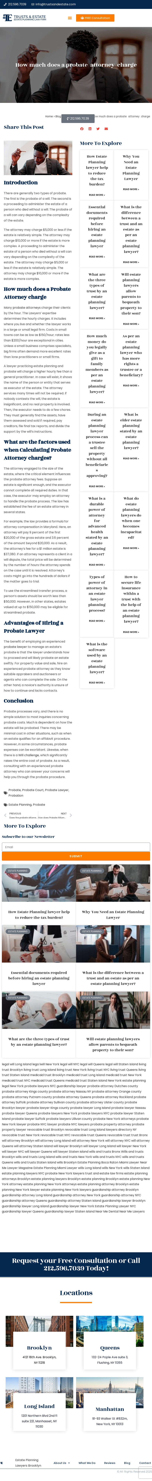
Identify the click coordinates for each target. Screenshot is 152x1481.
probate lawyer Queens (19, 1113)
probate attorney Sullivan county (51, 1102)
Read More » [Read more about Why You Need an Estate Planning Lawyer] (131, 189)
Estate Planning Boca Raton (97, 1162)
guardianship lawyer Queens (23, 1211)
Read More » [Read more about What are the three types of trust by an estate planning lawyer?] (97, 318)
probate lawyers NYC (94, 1113)
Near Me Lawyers (132, 1211)
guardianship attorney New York (76, 1195)
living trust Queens (124, 1070)
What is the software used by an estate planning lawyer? (96, 658)
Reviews (108, 1463)
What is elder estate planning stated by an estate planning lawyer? (131, 431)
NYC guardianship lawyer (68, 1086)
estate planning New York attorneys (50, 1184)
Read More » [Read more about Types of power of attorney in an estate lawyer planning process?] (97, 620)
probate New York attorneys (114, 1119)
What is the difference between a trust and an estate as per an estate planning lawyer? (131, 229)
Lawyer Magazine (20, 1168)
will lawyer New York (131, 1146)
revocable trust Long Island (85, 1129)
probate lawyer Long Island (90, 1108)
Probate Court (33, 790)
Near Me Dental (107, 1211)
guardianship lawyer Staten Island (70, 1211)
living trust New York (72, 1070)
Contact (145, 1463)
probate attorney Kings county (25, 1091)
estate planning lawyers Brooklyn (56, 1179)
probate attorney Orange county (116, 1091)
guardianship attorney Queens (24, 1200)
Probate (14, 790)
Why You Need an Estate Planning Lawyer (131, 168)
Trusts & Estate (30, 17)
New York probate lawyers (29, 1086)
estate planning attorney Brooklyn (103, 1184)
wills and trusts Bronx (104, 1151)
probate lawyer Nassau (128, 1108)
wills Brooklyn (67, 1162)
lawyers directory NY (121, 1129)
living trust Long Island (40, 1070)
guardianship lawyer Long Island (25, 1206)
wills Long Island (89, 1168)
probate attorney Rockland (112, 1097)
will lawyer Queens (38, 1151)
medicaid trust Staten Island (86, 1080)
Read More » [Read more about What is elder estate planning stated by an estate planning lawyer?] (131, 458)
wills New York (112, 1168)
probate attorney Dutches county (112, 1086)
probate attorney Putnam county (27, 1097)
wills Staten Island (136, 1168)
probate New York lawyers (64, 1173)
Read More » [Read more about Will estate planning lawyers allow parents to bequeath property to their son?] (131, 324)
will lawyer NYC (13, 1151)
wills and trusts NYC (107, 1157)
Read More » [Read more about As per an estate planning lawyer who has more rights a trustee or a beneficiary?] (131, 385)
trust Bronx (139, 1135)
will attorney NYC (117, 1140)
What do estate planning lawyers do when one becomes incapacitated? (131, 518)
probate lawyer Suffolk (28, 1119)
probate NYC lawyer (42, 1124)
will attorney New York (87, 1140)
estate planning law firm (30, 19)
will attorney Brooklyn (18, 1140)
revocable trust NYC (55, 1135)
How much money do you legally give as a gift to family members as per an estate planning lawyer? (97, 364)
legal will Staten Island (121, 1064)
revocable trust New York (21, 1135)
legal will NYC (69, 1064)
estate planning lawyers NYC (23, 1173)
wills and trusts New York (74, 1157)
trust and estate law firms (104, 1173)
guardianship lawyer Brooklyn (123, 1200)
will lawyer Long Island (99, 1146)
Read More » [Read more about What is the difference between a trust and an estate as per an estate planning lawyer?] (131, 262)
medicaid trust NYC (16, 1080)
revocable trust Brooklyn (45, 1129)
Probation (15, 795)
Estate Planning (20, 804)
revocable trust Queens (88, 1135)
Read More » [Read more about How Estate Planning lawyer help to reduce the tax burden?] (97, 194)
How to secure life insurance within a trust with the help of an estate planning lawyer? (131, 599)
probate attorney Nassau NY (70, 1091)
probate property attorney (110, 1124)
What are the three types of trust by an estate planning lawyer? (97, 291)
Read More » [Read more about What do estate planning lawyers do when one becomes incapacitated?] (131, 548)
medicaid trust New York (124, 1075)
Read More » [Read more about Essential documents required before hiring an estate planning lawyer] (97, 256)
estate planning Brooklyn (100, 1179)
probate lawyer (15, 647)
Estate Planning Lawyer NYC (115, 1206)
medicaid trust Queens (48, 1080)
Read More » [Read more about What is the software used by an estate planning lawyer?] (97, 682)
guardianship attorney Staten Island (74, 1200)
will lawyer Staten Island (70, 1151)
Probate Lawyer (57, 790)
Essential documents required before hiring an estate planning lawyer (96, 226)
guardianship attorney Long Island (27, 1195)
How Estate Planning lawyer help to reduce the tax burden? (97, 170)
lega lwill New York (45, 1064)
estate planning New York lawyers (66, 1189)
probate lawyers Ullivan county (69, 1119)
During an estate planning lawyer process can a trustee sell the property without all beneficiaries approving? (97, 445)
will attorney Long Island (53, 1140)
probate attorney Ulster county (100, 1102)
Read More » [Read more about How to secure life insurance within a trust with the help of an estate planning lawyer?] (131, 632)
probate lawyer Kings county (47, 1108)
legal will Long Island (17, 1064)
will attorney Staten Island (33, 1146)
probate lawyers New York (57, 1113)
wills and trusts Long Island (35, 1157)
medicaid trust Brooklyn (47, 1075)
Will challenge (28, 755)
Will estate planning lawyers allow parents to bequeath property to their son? (131, 294)
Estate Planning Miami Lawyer (55, 1168)
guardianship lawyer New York (72, 1206)
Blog (126, 1463)
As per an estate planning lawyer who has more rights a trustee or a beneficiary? (131, 355)
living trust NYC (98, 1070)
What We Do (84, 1463)
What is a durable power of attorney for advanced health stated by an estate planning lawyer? (97, 526)
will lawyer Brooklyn (68, 1146)
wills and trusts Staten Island (35, 1162)
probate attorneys (27, 307)
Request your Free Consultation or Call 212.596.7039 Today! (76, 1264)
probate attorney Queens (72, 1097)
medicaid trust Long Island (85, 1075)
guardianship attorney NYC (121, 1195)
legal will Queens (92, 1064)
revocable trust (118, 1135)
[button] (70, 18)
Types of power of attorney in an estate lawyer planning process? (96, 593)
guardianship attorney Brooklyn (115, 1189)
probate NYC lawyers (74, 1124)
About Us (59, 1463)
